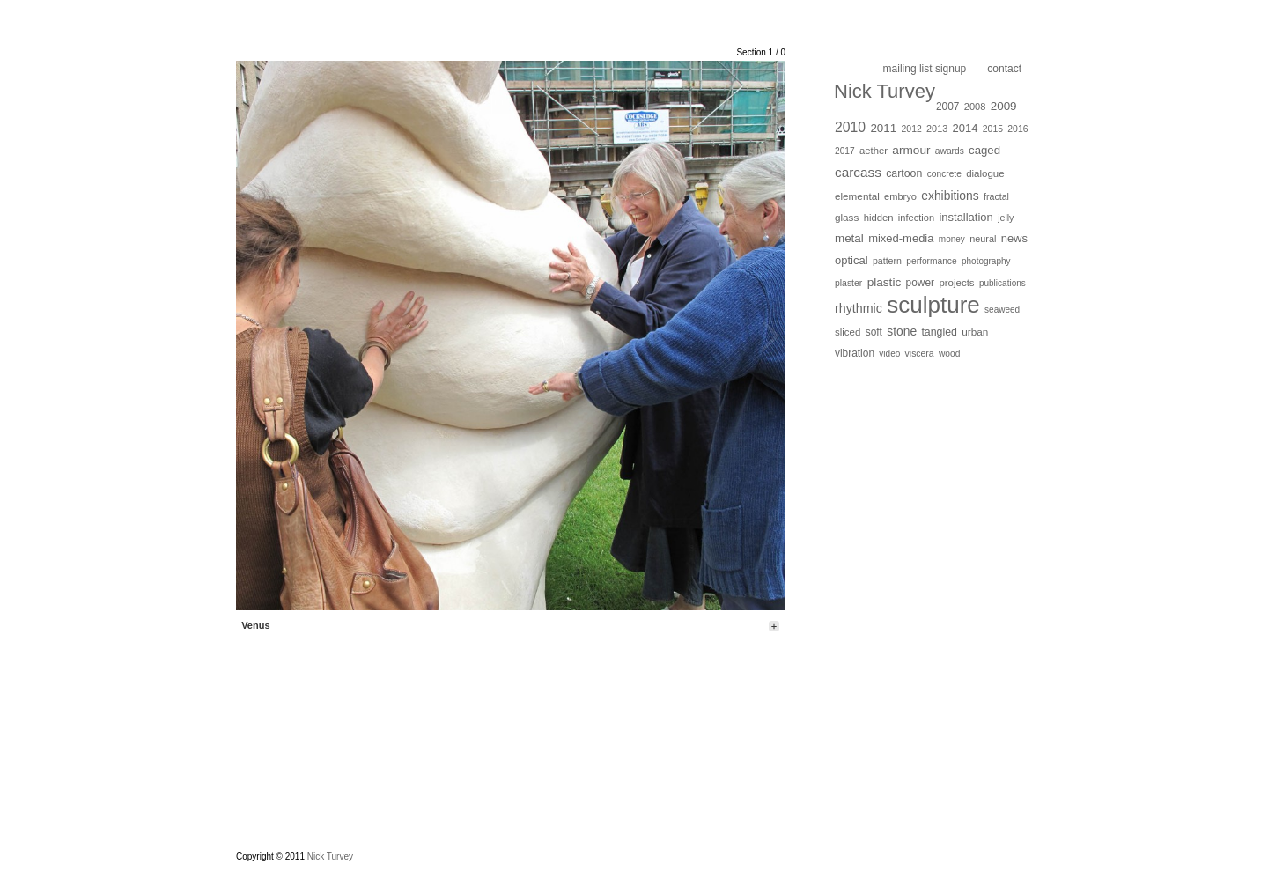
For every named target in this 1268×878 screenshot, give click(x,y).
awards (949, 151)
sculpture (933, 304)
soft (874, 332)
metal (849, 238)
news (1014, 238)
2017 (845, 151)
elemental (857, 196)
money (952, 239)
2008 (975, 106)
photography (986, 261)
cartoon (904, 173)
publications (1002, 283)
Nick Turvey (884, 91)
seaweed (1002, 309)
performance (931, 261)
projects (956, 282)
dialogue (985, 173)
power (920, 283)
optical (851, 260)
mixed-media (900, 238)
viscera (919, 353)
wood (949, 353)
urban (975, 331)
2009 (1004, 106)
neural (982, 238)
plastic (884, 282)
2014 (965, 128)
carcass (858, 172)
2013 (936, 128)
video (889, 353)
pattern (887, 260)
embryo (900, 196)
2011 (883, 128)
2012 (912, 129)
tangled (939, 332)
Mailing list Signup (925, 69)
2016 (1017, 129)
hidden (879, 217)
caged (984, 150)
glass (847, 217)
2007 (948, 106)
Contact (1004, 69)
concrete (944, 174)
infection (916, 217)
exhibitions (949, 195)
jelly (1006, 217)
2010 (850, 127)
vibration (854, 353)
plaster (848, 283)
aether (873, 150)
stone (902, 331)
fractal (996, 196)
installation (965, 217)
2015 (993, 129)
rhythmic (858, 308)
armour (911, 150)
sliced (847, 332)
